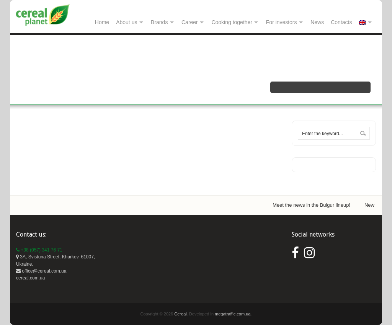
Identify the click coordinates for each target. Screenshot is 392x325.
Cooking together (231, 22)
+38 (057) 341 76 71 (39, 250)
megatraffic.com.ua (232, 314)
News (317, 22)
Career (189, 22)
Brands (159, 22)
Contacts (341, 22)
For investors (281, 22)
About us (126, 22)
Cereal (180, 314)
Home (102, 22)
